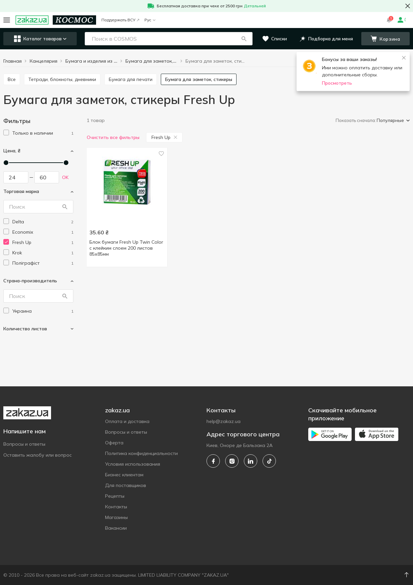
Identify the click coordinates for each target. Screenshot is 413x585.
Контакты (116, 507)
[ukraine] (42, 311)
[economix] (42, 232)
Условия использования (132, 464)
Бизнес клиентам (124, 475)
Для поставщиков (125, 485)
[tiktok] (269, 461)
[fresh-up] (42, 242)
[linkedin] (250, 461)
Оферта (114, 443)
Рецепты (114, 496)
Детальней (255, 5)
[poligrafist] (42, 263)
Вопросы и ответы (24, 444)
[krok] (42, 252)
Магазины (116, 517)
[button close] (407, 6)
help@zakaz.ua (223, 421)
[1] (42, 133)
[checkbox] (6, 132)
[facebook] (213, 461)
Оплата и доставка (127, 421)
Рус (149, 19)
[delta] (42, 221)
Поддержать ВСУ (120, 19)
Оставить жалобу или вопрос (37, 455)
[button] (244, 38)
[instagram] (232, 461)
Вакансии (116, 528)
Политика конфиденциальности (141, 453)
